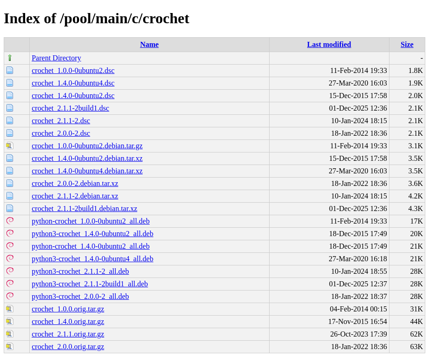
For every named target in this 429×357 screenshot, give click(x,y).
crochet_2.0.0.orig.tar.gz (68, 346)
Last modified (329, 44)
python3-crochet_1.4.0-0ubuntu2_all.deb (92, 234)
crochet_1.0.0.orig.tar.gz (68, 309)
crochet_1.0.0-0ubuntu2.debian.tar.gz (87, 146)
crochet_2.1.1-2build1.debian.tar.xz (84, 208)
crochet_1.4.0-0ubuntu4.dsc (73, 83)
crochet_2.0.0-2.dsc (61, 133)
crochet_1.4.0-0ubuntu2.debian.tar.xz (87, 158)
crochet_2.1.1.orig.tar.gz (68, 334)
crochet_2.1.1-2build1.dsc (70, 108)
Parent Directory (56, 58)
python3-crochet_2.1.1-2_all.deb (80, 271)
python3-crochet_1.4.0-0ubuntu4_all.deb (92, 259)
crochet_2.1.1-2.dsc (61, 121)
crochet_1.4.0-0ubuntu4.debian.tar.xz (87, 171)
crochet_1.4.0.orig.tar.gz (68, 321)
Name (149, 44)
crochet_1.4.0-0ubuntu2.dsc (73, 95)
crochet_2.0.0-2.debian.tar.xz (75, 183)
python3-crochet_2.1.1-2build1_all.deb (90, 284)
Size (407, 44)
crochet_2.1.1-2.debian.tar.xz (75, 196)
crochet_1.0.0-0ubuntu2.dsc (73, 70)
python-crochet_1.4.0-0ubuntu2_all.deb (91, 246)
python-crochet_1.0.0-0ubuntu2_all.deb (91, 221)
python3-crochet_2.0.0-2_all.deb (80, 296)
